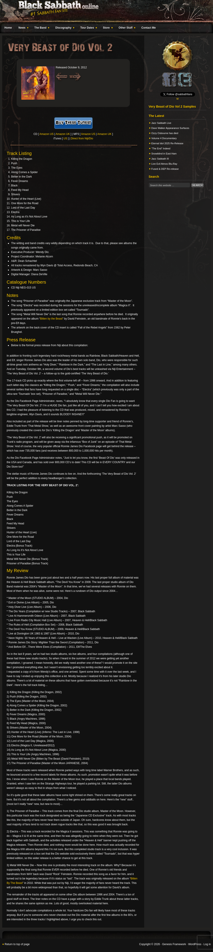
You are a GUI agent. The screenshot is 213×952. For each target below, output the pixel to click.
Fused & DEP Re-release (165, 169)
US (65, 138)
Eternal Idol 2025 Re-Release (167, 143)
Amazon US (46, 134)
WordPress (194, 944)
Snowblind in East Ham (164, 153)
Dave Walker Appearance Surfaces (170, 128)
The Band (41, 28)
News (22, 28)
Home (8, 27)
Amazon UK (63, 134)
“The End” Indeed (160, 148)
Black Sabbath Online (104, 11)
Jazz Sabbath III (160, 158)
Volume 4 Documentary (164, 138)
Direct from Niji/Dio (82, 138)
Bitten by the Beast (51, 318)
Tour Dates (87, 28)
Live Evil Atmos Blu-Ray (164, 163)
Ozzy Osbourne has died (164, 133)
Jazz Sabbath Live (161, 123)
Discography (64, 28)
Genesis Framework (174, 944)
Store (107, 28)
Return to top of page (17, 944)
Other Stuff (126, 28)
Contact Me (148, 27)
